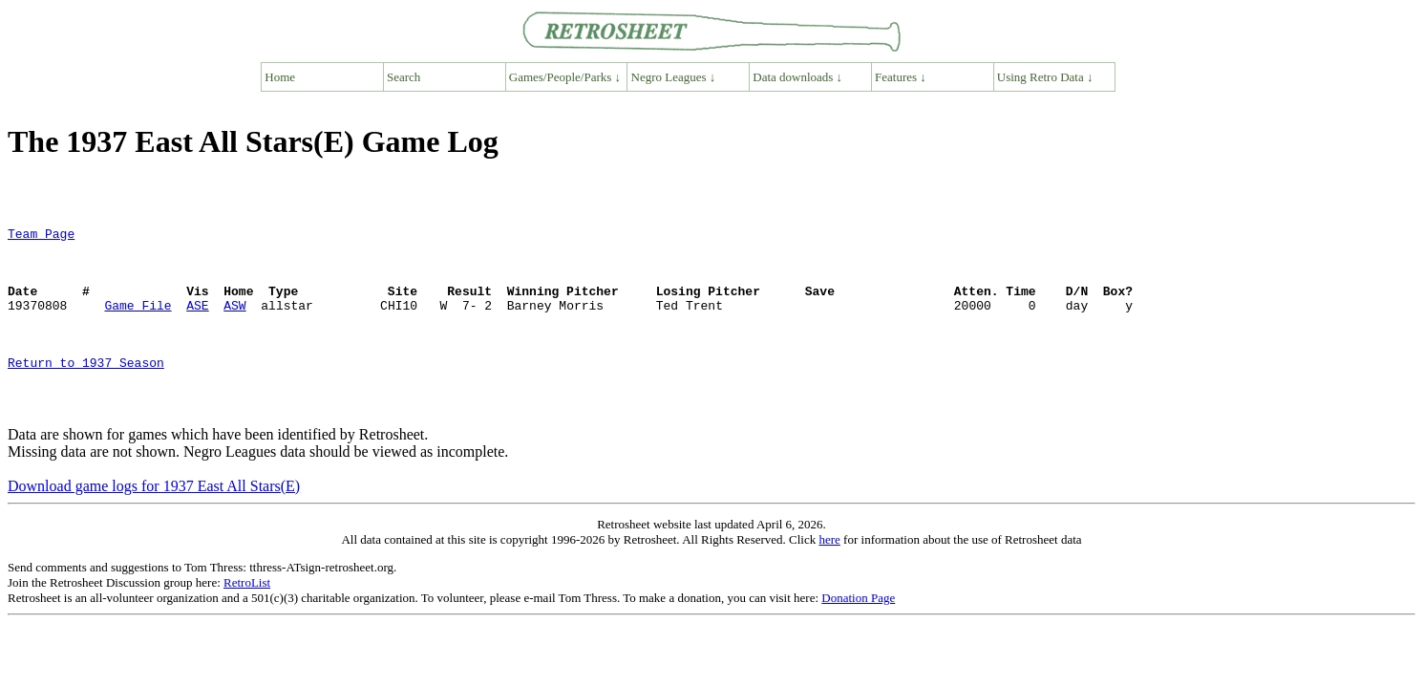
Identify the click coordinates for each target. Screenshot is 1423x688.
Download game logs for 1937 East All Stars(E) (154, 523)
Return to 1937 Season (86, 390)
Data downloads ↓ (797, 77)
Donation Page (858, 635)
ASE (197, 322)
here (828, 577)
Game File (137, 322)
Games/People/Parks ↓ (565, 77)
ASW (234, 322)
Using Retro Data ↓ (1045, 77)
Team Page (41, 236)
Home (280, 77)
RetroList (246, 620)
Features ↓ (900, 77)
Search (403, 77)
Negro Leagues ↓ (673, 77)
